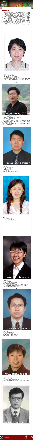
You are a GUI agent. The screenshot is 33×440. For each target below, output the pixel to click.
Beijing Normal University (22, 0)
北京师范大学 (18, 0)
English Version (26, 0)
